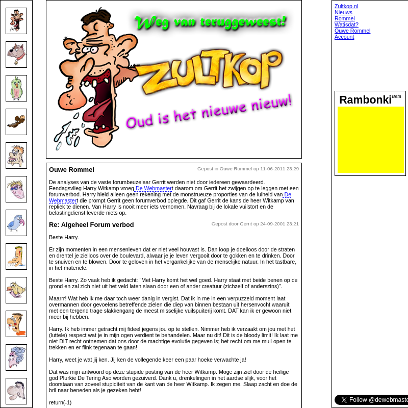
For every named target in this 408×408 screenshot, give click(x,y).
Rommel (345, 18)
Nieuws (343, 12)
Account (344, 37)
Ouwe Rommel (352, 31)
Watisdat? (347, 24)
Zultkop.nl (346, 6)
